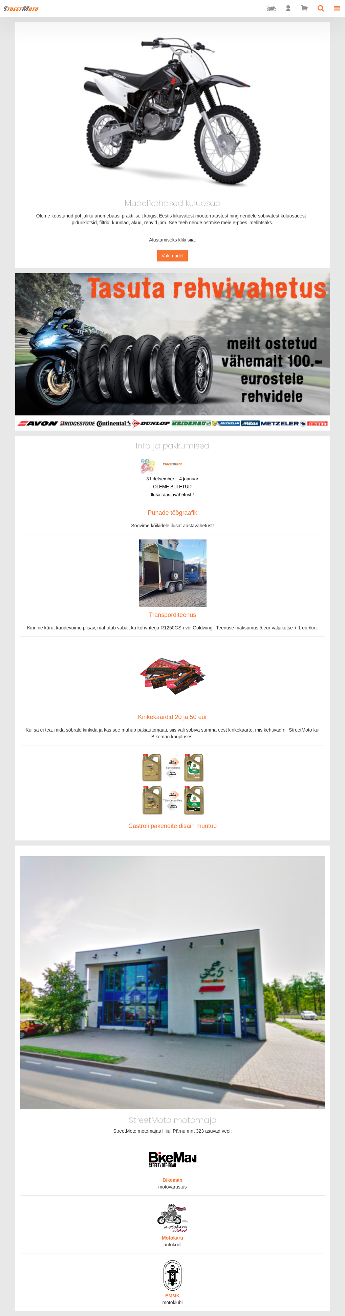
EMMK (172, 1295)
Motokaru (172, 1238)
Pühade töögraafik (172, 512)
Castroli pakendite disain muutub (172, 826)
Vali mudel (172, 255)
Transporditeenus (172, 614)
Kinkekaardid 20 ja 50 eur (172, 717)
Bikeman (172, 1180)
